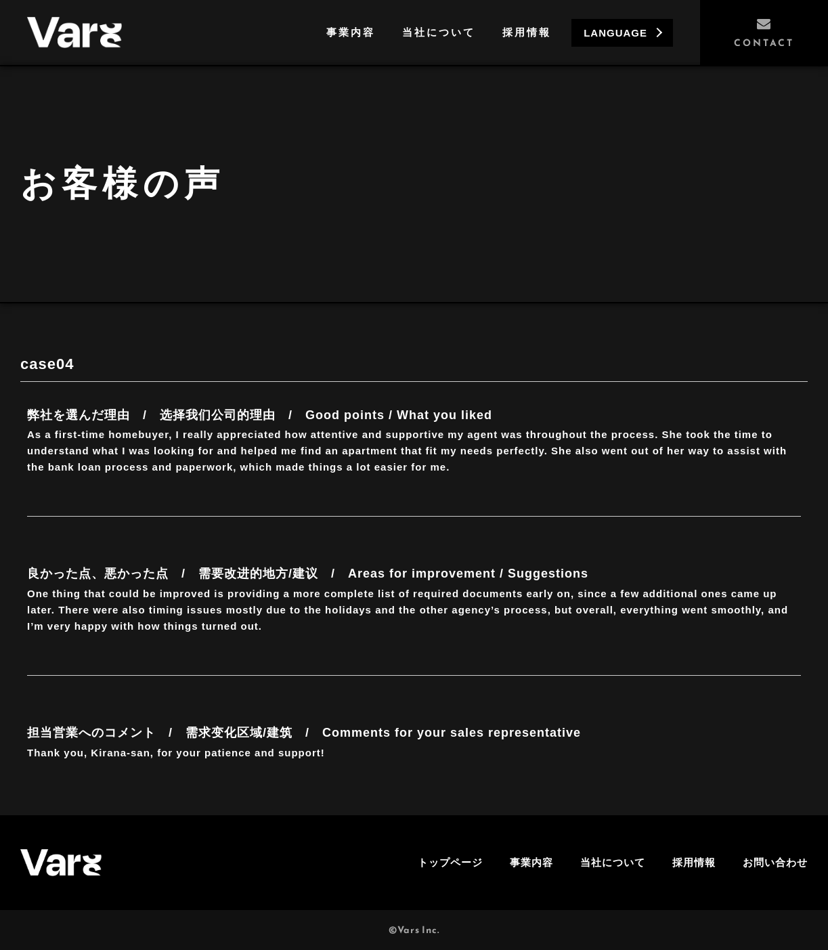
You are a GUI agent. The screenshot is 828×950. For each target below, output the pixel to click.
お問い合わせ (775, 862)
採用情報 (526, 32)
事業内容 (350, 32)
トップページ (450, 862)
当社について (438, 32)
